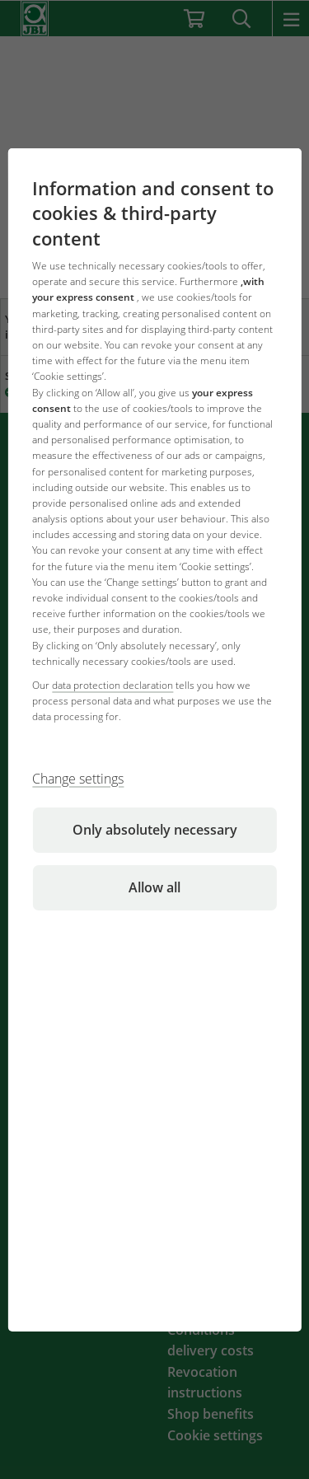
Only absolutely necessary (155, 830)
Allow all (154, 887)
